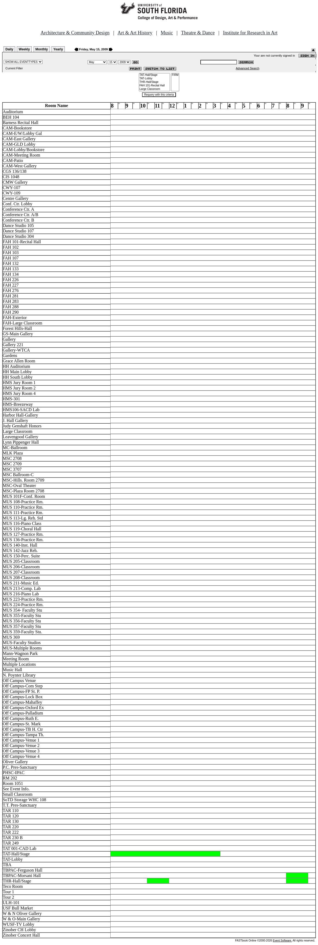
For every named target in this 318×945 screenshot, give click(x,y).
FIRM (175, 75)
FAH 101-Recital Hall (154, 85)
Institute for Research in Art (250, 32)
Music (167, 32)
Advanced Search (247, 68)
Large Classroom (154, 89)
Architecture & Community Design (75, 32)
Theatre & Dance (198, 32)
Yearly (58, 49)
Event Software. (282, 940)
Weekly (24, 49)
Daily (9, 49)
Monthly (42, 49)
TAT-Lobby (154, 78)
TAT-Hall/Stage (154, 75)
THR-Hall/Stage (154, 82)
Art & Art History (135, 32)
